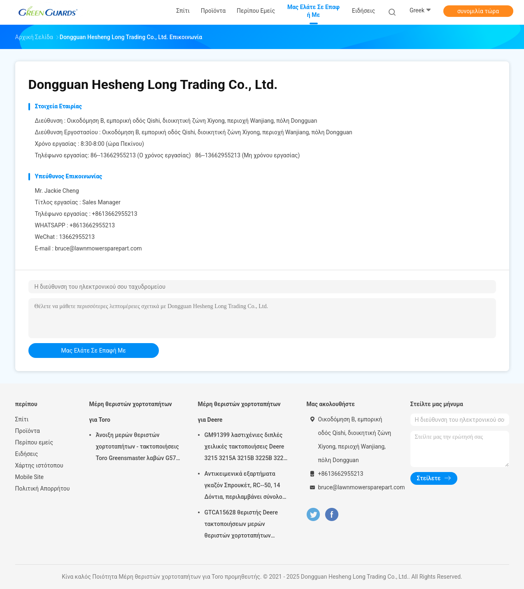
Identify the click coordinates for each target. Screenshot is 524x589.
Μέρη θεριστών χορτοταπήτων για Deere (239, 412)
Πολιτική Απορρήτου (42, 488)
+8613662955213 (92, 225)
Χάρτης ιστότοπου (39, 465)
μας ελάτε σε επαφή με (93, 350)
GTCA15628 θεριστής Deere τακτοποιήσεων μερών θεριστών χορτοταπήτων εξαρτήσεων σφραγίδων (241, 525)
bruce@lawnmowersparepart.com (98, 248)
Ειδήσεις (26, 454)
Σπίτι (22, 419)
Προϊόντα (27, 431)
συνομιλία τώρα (478, 11)
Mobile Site (29, 477)
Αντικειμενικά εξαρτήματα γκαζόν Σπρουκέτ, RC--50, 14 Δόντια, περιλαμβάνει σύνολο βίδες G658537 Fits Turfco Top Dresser (244, 486)
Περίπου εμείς (34, 442)
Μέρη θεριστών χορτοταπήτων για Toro (130, 412)
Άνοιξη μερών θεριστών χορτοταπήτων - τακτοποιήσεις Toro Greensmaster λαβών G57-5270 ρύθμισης (137, 448)
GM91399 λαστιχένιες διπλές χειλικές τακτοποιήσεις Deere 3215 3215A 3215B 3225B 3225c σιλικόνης (247, 448)
